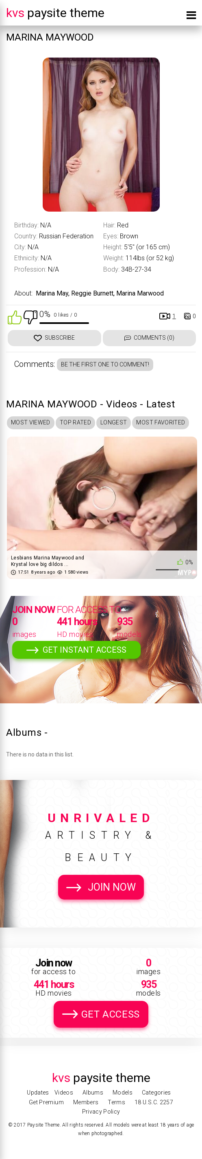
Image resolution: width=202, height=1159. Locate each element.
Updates (38, 1092)
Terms (116, 1102)
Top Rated (75, 422)
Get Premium (46, 1102)
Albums (93, 1092)
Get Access (110, 1014)
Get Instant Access (84, 650)
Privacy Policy (101, 1111)
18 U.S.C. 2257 (154, 1102)
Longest (113, 422)
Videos (63, 1092)
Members (85, 1102)
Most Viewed (30, 422)
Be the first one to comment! (105, 364)
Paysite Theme (55, 13)
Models (122, 1092)
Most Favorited (160, 422)
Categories (156, 1092)
